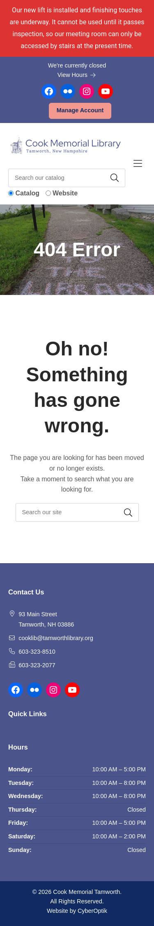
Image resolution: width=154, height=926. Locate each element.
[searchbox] (77, 512)
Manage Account (80, 110)
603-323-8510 (36, 651)
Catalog (27, 193)
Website (65, 193)
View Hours (76, 75)
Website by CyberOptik (77, 910)
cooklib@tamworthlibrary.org (55, 638)
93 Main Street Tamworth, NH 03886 (46, 619)
